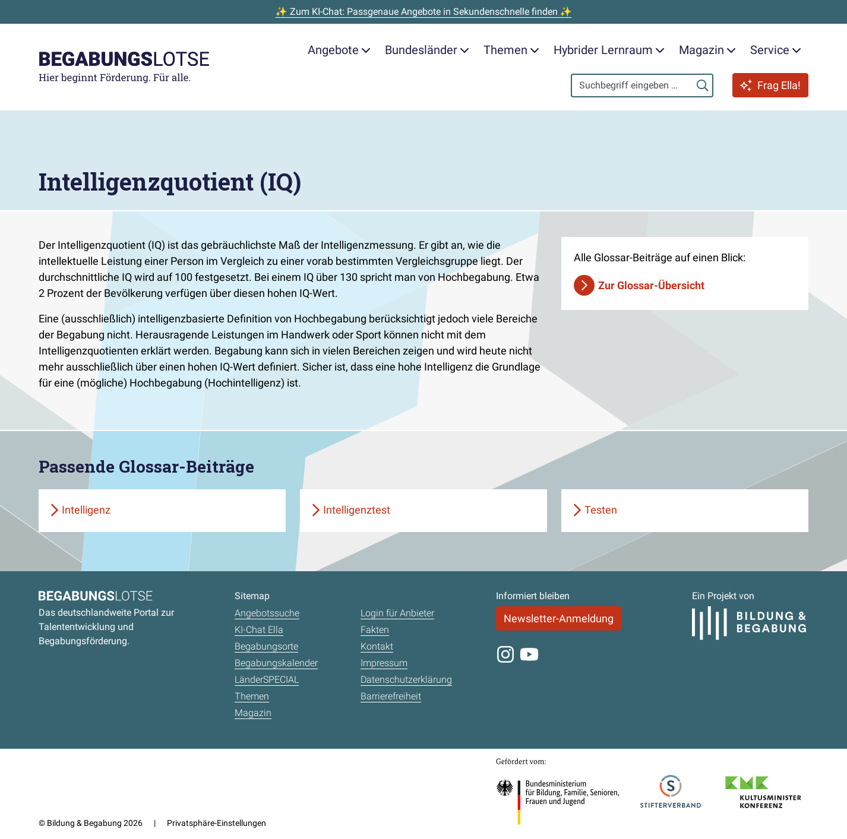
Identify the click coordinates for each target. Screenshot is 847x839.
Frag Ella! (770, 85)
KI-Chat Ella (259, 629)
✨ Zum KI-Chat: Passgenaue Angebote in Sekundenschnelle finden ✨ (424, 11)
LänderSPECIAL (267, 679)
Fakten (375, 629)
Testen (600, 510)
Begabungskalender (276, 663)
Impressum (384, 663)
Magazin (253, 712)
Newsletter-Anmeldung (559, 618)
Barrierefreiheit (391, 696)
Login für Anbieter (397, 613)
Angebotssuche (267, 613)
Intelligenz (86, 510)
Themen (252, 696)
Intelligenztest (356, 510)
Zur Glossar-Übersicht (651, 285)
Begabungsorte (266, 646)
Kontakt (377, 646)
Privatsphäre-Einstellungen (216, 823)
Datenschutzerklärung (406, 679)
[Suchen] (702, 85)
